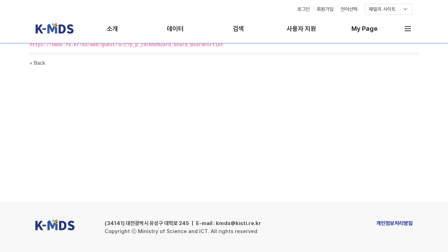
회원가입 (325, 9)
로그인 (303, 9)
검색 (238, 28)
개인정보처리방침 (394, 223)
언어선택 (349, 9)
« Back (38, 63)
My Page (364, 28)
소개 (112, 28)
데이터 (175, 28)
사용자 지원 (301, 28)
